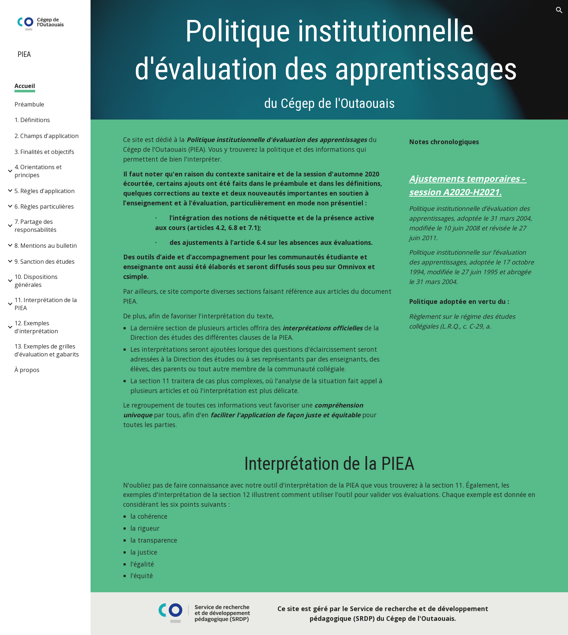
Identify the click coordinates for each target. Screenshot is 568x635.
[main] (329, 61)
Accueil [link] (24, 86)
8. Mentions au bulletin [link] (45, 246)
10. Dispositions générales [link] (36, 281)
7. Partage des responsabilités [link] (35, 226)
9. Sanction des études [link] (44, 262)
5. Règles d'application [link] (44, 191)
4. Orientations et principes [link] (38, 171)
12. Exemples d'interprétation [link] (36, 327)
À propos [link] (26, 370)
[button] (559, 10)
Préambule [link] (29, 104)
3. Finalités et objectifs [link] (44, 152)
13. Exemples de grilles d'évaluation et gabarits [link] (46, 350)
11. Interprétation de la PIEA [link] (45, 304)
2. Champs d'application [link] (46, 136)
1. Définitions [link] (32, 120)
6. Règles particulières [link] (44, 206)
